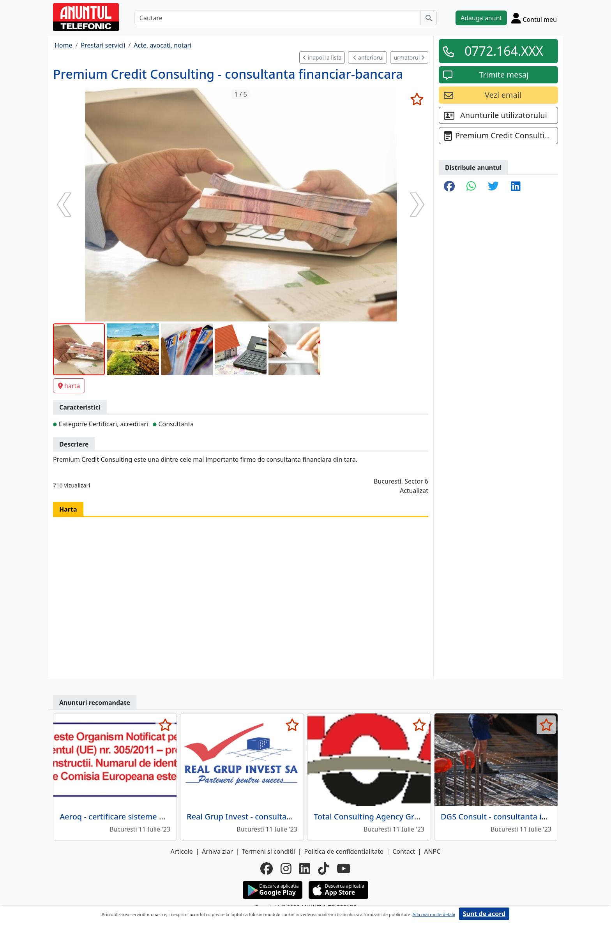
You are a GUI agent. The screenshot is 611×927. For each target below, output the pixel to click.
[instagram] (286, 868)
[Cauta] (428, 18)
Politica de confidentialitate (343, 851)
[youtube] (344, 868)
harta (69, 385)
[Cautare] (277, 18)
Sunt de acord (484, 913)
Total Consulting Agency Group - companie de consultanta (421, 816)
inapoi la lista (322, 57)
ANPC (432, 851)
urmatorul (409, 57)
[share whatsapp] (471, 186)
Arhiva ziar (217, 851)
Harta (68, 509)
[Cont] (534, 18)
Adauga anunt (481, 18)
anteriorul (368, 57)
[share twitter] (493, 186)
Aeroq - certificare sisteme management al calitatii (153, 816)
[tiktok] (323, 868)
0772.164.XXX (503, 50)
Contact (403, 851)
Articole (182, 851)
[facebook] (266, 868)
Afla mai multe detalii (433, 914)
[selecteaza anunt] (416, 99)
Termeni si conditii (268, 851)
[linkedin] (304, 868)
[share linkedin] (516, 186)
